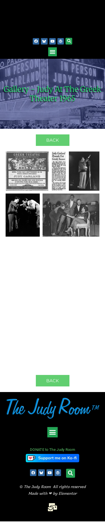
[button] (69, 41)
